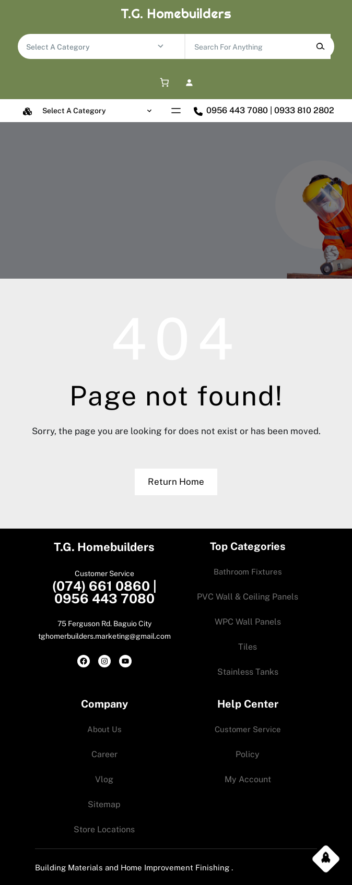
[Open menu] (176, 110)
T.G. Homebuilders (176, 13)
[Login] (189, 82)
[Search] (319, 46)
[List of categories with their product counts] (91, 47)
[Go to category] (161, 46)
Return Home (176, 481)
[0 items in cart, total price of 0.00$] (162, 82)
